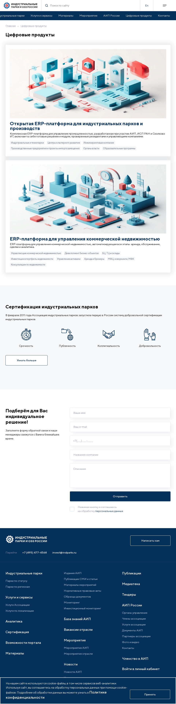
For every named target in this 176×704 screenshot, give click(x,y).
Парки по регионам (17, 586)
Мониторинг (72, 602)
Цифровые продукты (139, 15)
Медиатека (131, 584)
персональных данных (109, 511)
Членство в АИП (135, 658)
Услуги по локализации (19, 610)
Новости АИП (73, 671)
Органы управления (134, 612)
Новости (71, 664)
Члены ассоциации (134, 618)
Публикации (131, 573)
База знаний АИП (77, 619)
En (146, 5)
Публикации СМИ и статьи (81, 578)
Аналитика (13, 621)
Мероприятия (88, 15)
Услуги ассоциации (134, 624)
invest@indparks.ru (64, 552)
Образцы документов (77, 596)
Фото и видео (130, 642)
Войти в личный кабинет (141, 669)
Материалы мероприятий (80, 584)
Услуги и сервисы (41, 15)
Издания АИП (73, 573)
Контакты (164, 15)
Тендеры (129, 594)
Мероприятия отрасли (78, 653)
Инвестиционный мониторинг (82, 608)
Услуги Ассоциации (17, 604)
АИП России (111, 15)
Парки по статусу (16, 580)
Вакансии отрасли (78, 629)
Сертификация (17, 632)
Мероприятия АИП (76, 647)
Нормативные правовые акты (82, 590)
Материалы (65, 15)
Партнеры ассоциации (136, 636)
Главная (10, 25)
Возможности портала (23, 643)
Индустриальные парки (23, 573)
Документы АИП (132, 630)
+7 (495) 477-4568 (34, 552)
